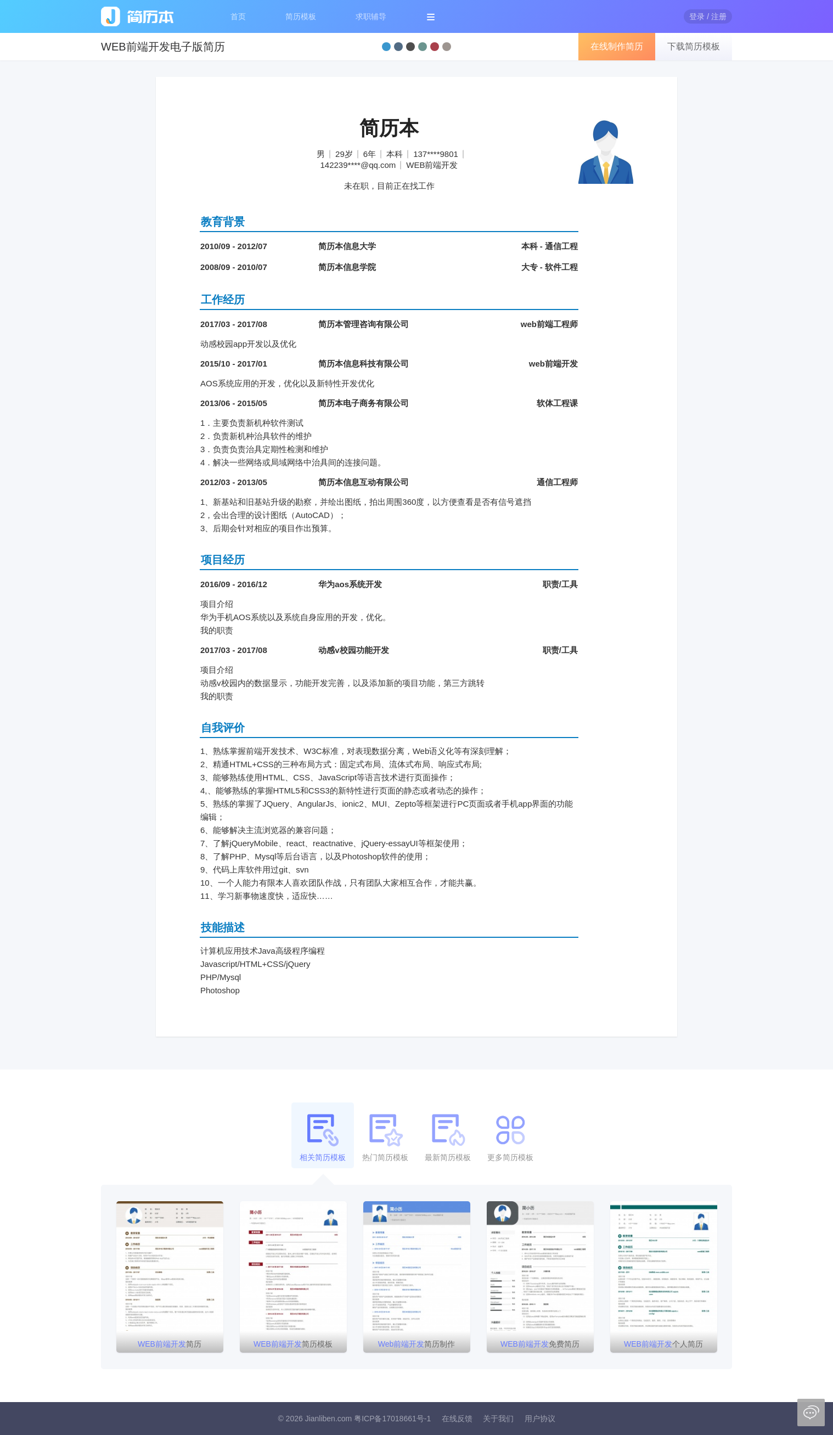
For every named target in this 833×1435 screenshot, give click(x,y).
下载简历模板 (693, 46)
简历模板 (300, 16)
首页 (238, 16)
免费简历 (539, 1344)
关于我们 (498, 1418)
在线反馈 (457, 1418)
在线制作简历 (616, 46)
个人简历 (663, 1344)
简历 (169, 1344)
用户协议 (540, 1418)
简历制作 (416, 1344)
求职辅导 (371, 16)
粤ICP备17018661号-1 (392, 1418)
